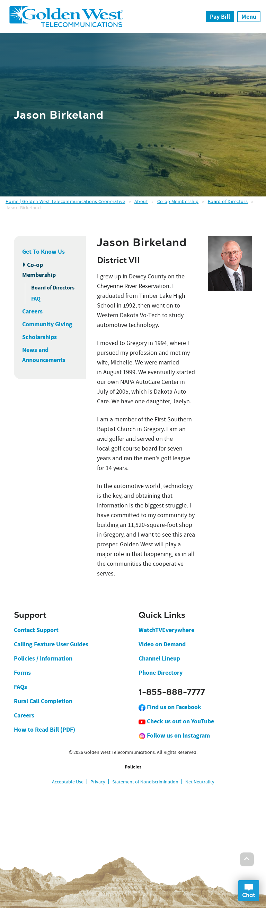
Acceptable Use (67, 782)
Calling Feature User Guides (51, 644)
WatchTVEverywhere (166, 630)
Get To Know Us (43, 251)
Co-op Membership (178, 201)
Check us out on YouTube (176, 721)
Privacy (97, 782)
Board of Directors (228, 201)
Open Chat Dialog (248, 890)
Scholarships (39, 337)
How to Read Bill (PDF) (44, 729)
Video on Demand (162, 644)
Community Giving (47, 324)
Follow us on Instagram (174, 735)
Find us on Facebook (170, 707)
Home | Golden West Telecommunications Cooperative (65, 201)
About (141, 201)
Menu (248, 16)
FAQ (36, 298)
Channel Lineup (159, 658)
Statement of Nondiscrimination (145, 782)
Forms (22, 673)
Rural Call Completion (43, 701)
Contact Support (36, 630)
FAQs (20, 687)
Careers (32, 311)
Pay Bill (220, 16)
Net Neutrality (199, 782)
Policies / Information (43, 658)
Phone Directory (161, 673)
